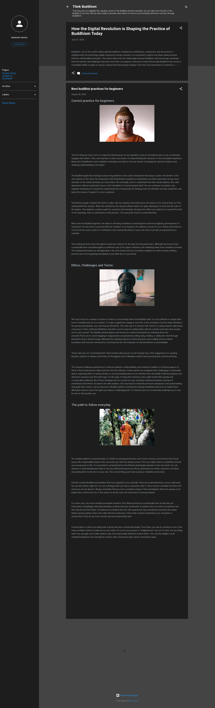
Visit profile (19, 44)
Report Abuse (8, 103)
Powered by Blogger (127, 695)
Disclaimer (7, 78)
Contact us (7, 76)
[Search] (186, 7)
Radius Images (133, 701)
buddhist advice (19, 37)
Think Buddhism (85, 7)
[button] (181, 28)
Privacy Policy (9, 73)
